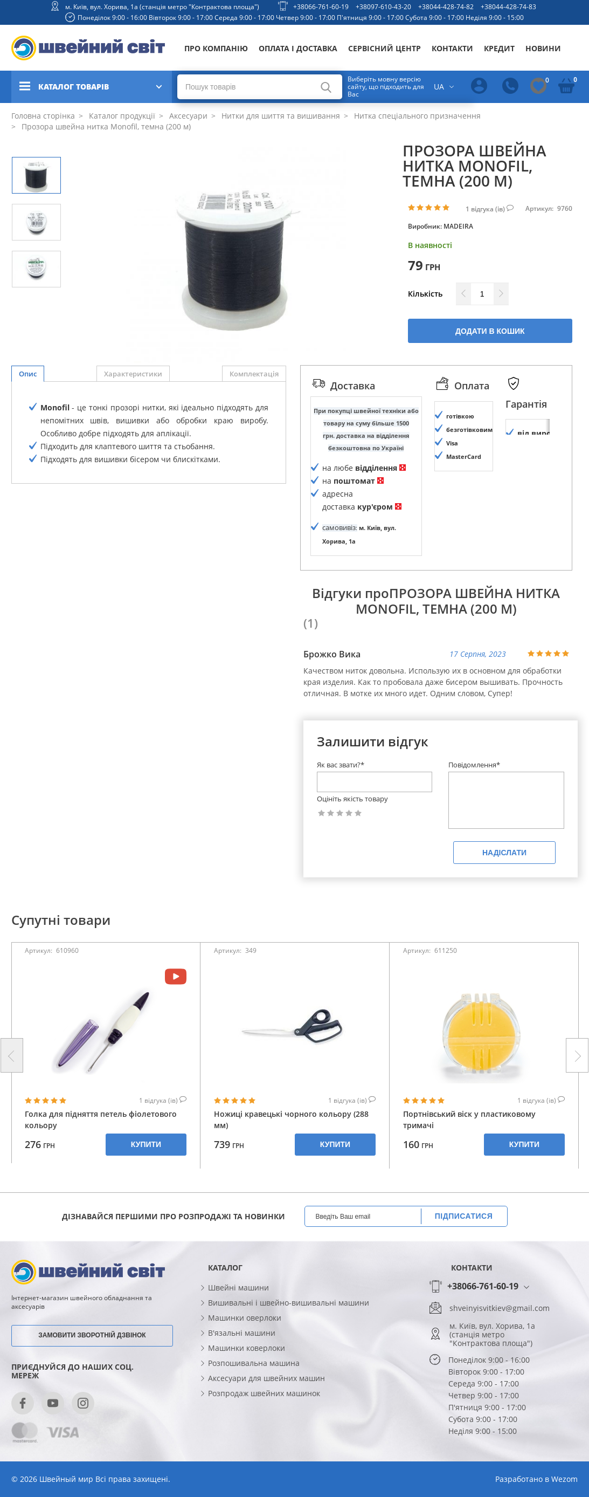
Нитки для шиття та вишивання (279, 116)
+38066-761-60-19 (321, 6)
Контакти (452, 48)
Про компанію (216, 48)
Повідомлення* (474, 801)
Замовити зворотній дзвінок (91, 1371)
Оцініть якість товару (352, 836)
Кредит (499, 48)
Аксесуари (187, 116)
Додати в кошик (490, 331)
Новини (543, 48)
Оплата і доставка (298, 48)
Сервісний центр (384, 48)
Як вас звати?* (340, 801)
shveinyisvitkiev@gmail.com (499, 1345)
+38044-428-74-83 (508, 6)
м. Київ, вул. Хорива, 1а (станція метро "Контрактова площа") (162, 6)
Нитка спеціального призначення (416, 116)
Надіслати (504, 889)
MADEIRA (458, 226)
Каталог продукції (121, 116)
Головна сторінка (43, 116)
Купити (146, 1181)
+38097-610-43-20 (383, 6)
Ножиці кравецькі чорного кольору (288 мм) (291, 1156)
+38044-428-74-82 (446, 6)
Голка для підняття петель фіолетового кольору (101, 1156)
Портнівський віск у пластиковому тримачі (469, 1156)
